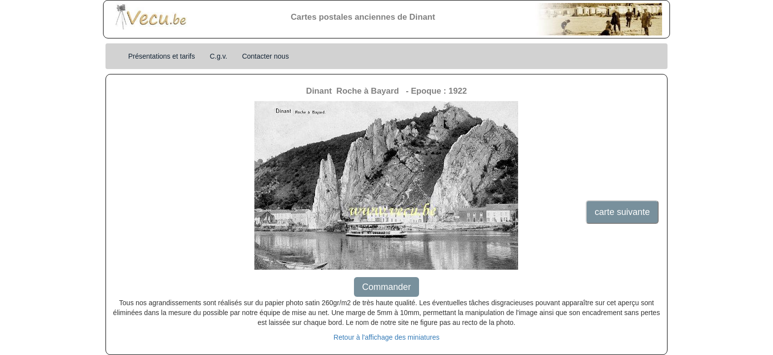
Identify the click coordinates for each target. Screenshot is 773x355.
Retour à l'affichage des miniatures (387, 337)
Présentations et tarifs (161, 56)
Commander (386, 287)
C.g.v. (218, 56)
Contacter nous (265, 56)
